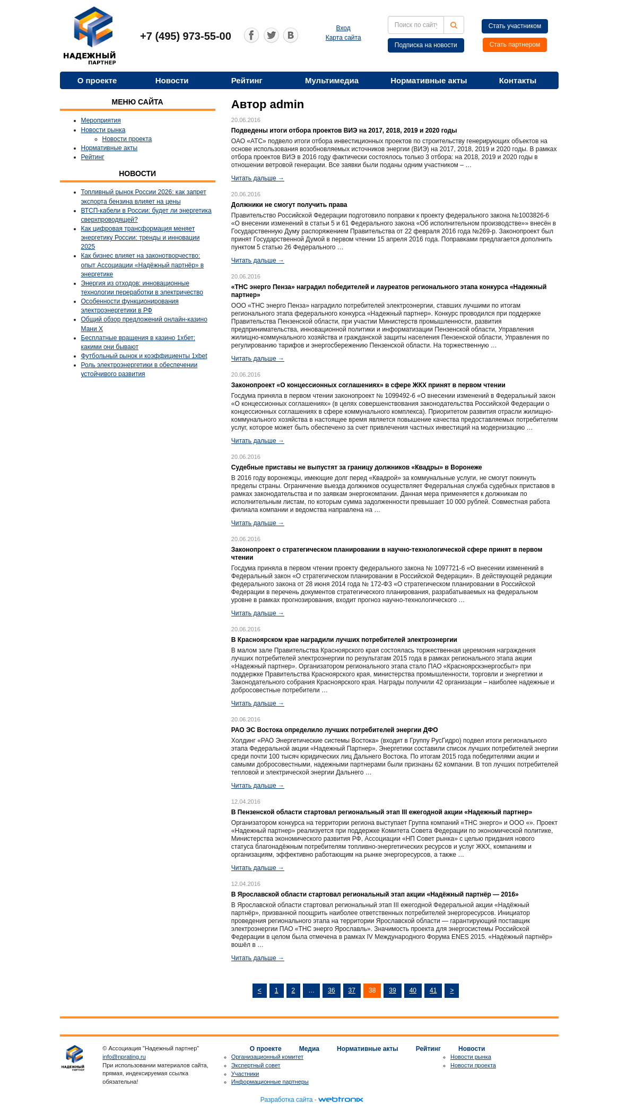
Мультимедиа (332, 80)
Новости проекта (127, 139)
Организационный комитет (267, 1057)
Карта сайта (343, 37)
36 (331, 990)
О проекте (97, 80)
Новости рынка (103, 130)
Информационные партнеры (270, 1081)
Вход (343, 28)
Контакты (518, 80)
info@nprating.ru (124, 1057)
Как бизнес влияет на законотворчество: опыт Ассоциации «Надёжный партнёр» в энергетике (142, 264)
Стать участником (515, 26)
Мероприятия (101, 120)
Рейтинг (247, 80)
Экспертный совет (256, 1065)
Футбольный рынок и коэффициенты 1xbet (144, 356)
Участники (245, 1074)
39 (392, 990)
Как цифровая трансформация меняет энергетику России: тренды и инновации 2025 (140, 237)
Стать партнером (515, 44)
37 (352, 990)
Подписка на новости (426, 45)
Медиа (309, 1048)
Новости (172, 80)
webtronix (340, 1099)
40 (413, 990)
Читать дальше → (257, 178)
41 (433, 990)
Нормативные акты (428, 80)
